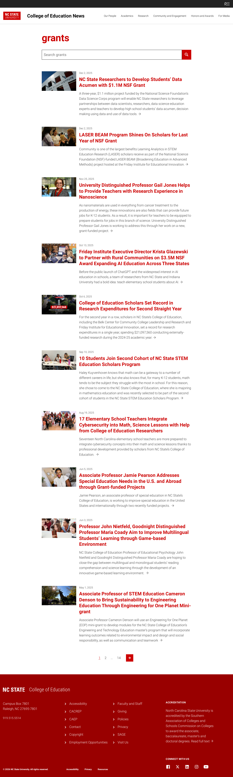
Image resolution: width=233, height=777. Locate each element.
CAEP (73, 719)
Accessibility (78, 704)
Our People (110, 15)
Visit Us (123, 742)
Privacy (123, 727)
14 (119, 658)
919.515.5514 (12, 718)
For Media (224, 15)
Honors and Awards (202, 15)
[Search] (186, 55)
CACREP (75, 711)
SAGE (122, 734)
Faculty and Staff (130, 704)
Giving (122, 711)
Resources (103, 769)
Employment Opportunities (88, 742)
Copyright (76, 734)
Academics (127, 15)
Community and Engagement (169, 15)
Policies (123, 719)
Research (143, 15)
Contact (75, 727)
